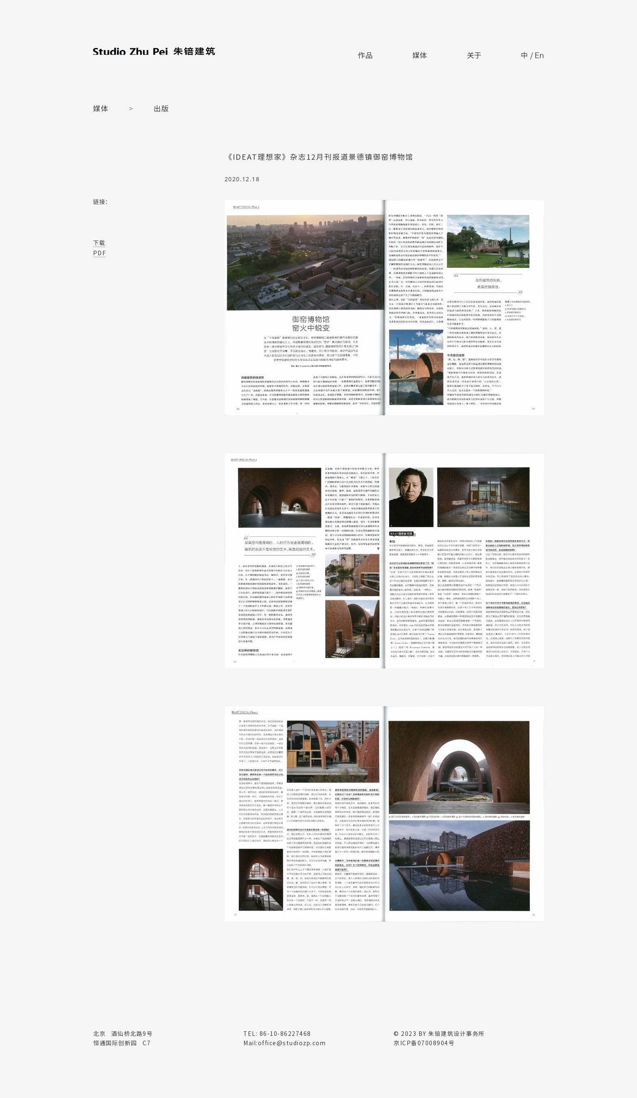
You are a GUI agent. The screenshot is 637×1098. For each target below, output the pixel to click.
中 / (530, 52)
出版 (161, 108)
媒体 (413, 51)
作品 (357, 51)
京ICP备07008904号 (424, 1043)
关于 (469, 51)
